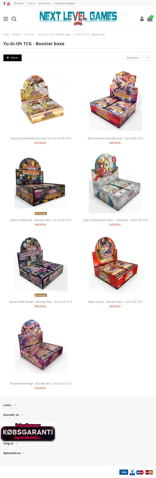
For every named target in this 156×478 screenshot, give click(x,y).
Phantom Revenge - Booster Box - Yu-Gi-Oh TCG (40, 383)
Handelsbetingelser (65, 3)
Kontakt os (45, 3)
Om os (31, 3)
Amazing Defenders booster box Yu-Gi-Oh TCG (41, 138)
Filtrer (12, 58)
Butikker (19, 3)
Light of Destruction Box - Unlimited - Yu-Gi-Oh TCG (115, 220)
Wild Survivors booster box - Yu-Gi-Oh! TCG (115, 138)
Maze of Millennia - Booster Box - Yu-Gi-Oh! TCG (40, 220)
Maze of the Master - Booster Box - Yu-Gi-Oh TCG (40, 302)
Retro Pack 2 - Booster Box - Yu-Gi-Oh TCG (115, 302)
